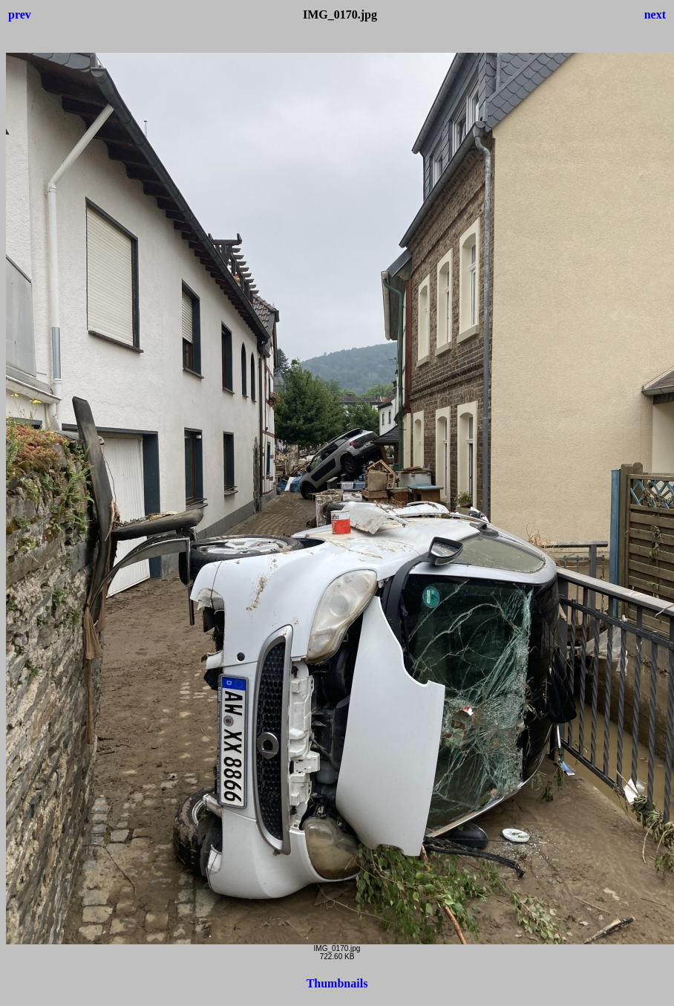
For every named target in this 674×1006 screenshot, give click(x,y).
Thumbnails (337, 983)
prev (19, 14)
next (655, 14)
